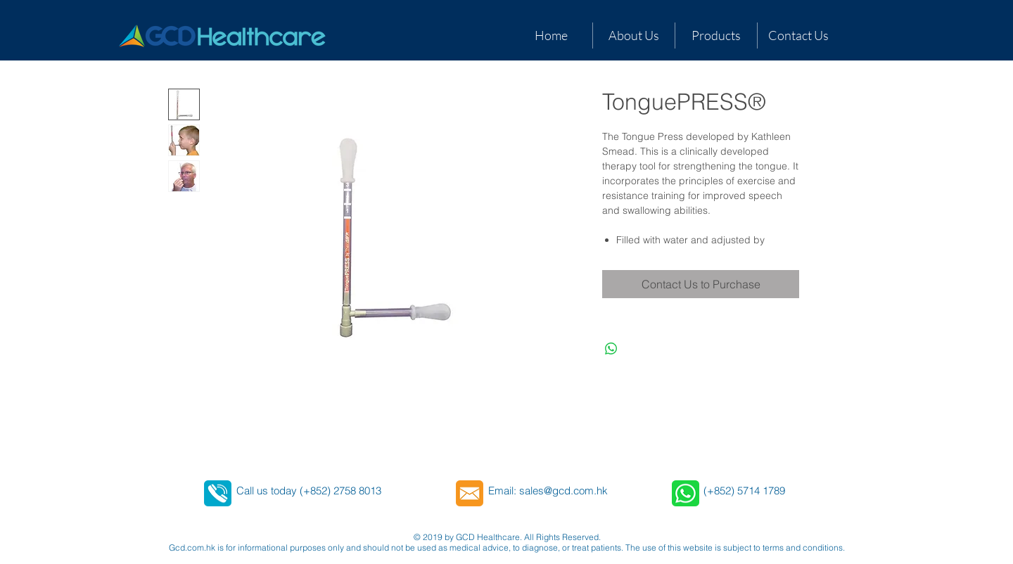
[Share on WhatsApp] (611, 348)
